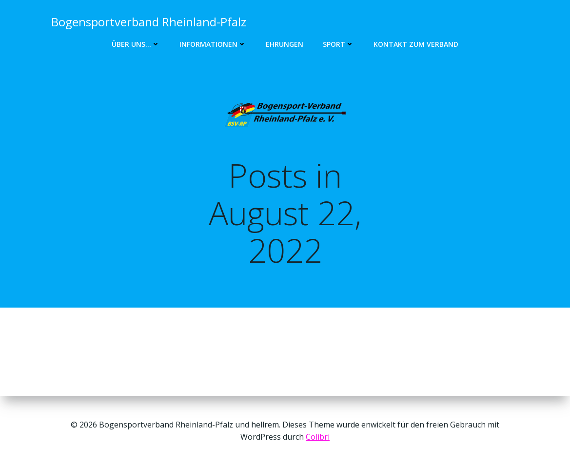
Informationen (212, 44)
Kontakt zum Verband (415, 44)
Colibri (318, 436)
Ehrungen (284, 44)
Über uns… (136, 44)
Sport (338, 44)
